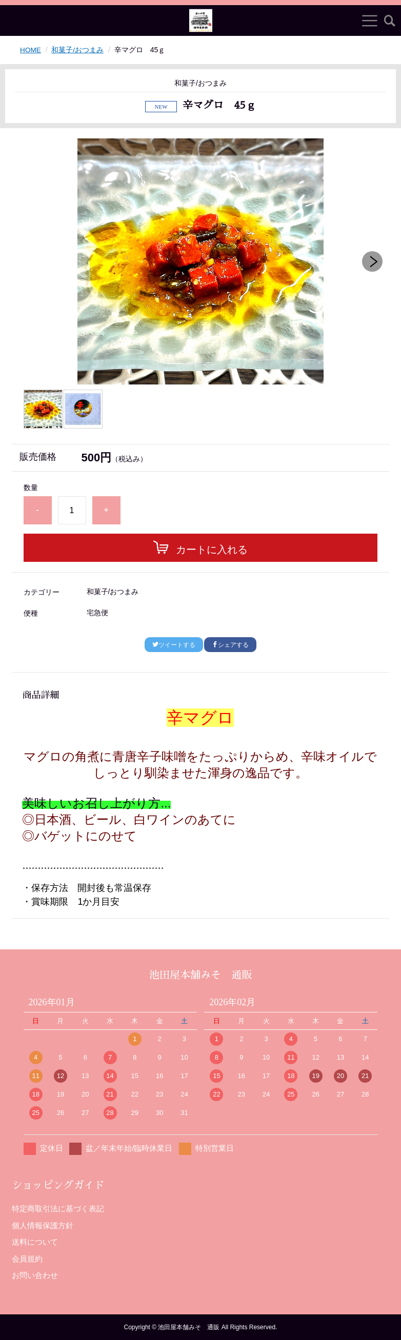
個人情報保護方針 (42, 1225)
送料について (35, 1241)
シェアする (230, 644)
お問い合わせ (35, 1275)
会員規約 (27, 1258)
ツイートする (173, 644)
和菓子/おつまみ (78, 50)
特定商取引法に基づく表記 (58, 1208)
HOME (31, 50)
